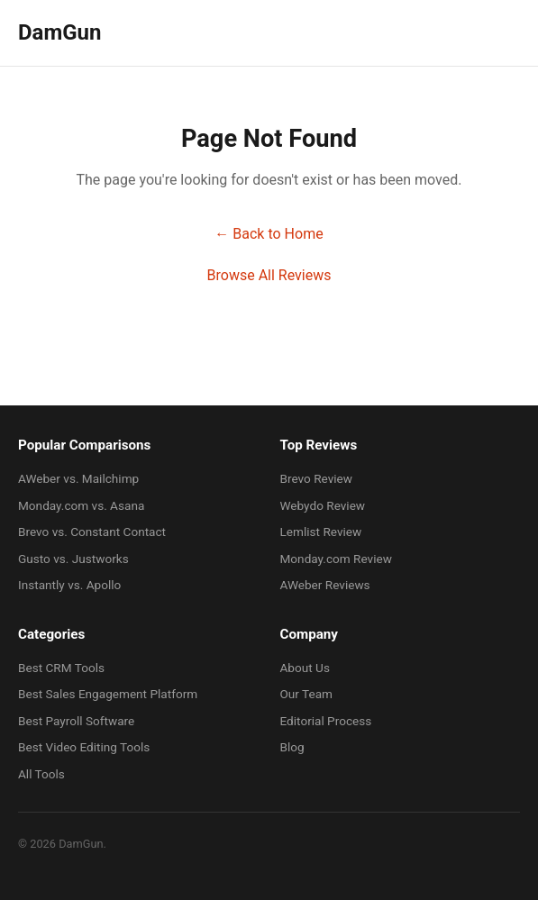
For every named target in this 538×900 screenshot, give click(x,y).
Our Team (306, 693)
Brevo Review (316, 478)
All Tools (41, 774)
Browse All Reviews (269, 275)
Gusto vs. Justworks (73, 558)
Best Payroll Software (76, 721)
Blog (292, 747)
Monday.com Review (336, 558)
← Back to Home (268, 233)
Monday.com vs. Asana (81, 505)
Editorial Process (326, 721)
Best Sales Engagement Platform (107, 693)
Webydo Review (323, 505)
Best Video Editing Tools (84, 747)
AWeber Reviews (325, 584)
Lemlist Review (321, 531)
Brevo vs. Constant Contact (92, 531)
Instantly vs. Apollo (69, 584)
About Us (305, 667)
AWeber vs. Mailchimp (78, 478)
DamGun (59, 32)
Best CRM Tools (61, 667)
